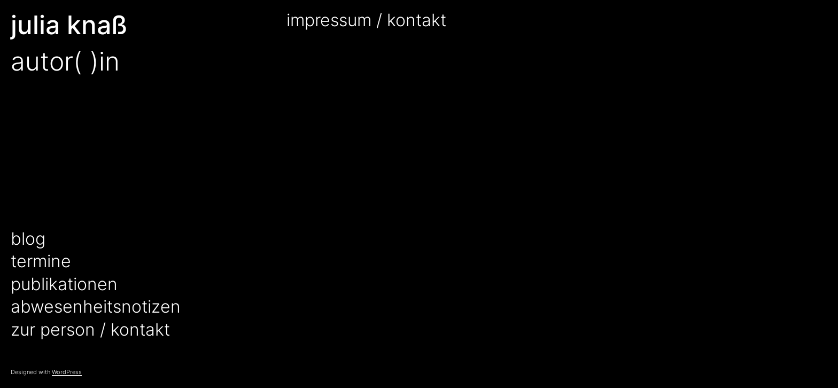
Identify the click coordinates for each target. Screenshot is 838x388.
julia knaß (69, 25)
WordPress (67, 372)
